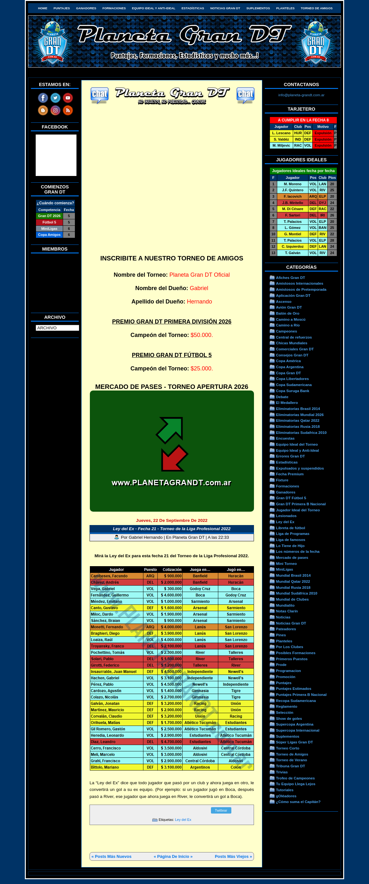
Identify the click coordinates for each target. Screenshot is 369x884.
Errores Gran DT (290, 456)
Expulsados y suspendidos (300, 468)
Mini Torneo (286, 563)
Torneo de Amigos (317, 8)
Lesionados (286, 516)
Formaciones (114, 8)
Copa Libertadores (292, 378)
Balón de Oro (287, 313)
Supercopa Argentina (295, 724)
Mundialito (285, 605)
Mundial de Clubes (292, 599)
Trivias (282, 772)
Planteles (285, 8)
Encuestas (285, 438)
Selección (284, 712)
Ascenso (284, 301)
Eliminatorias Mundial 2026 (300, 415)
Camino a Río (288, 325)
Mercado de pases (292, 557)
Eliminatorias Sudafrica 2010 (301, 432)
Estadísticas (193, 8)
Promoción (285, 677)
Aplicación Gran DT (293, 295)
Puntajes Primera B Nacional (301, 694)
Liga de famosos (290, 539)
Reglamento (286, 706)
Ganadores (86, 8)
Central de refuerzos (294, 337)
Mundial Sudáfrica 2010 (296, 593)
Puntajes (62, 8)
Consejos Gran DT (292, 355)
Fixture (282, 480)
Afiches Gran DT (290, 277)
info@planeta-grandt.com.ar (302, 95)
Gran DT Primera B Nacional (301, 504)
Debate (282, 397)
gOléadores (286, 796)
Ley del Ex (183, 820)
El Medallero (287, 402)
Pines (281, 635)
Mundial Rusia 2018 (293, 587)
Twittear (221, 810)
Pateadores (286, 629)
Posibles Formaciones (295, 653)
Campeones (286, 331)
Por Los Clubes (289, 647)
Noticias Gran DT (225, 8)
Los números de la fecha (298, 551)
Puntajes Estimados (293, 688)
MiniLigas (284, 569)
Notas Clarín (287, 611)
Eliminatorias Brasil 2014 (298, 408)
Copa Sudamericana (294, 385)
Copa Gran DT (288, 373)
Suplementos (258, 8)
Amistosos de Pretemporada (301, 289)
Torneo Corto (287, 748)
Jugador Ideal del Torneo (298, 510)
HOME (42, 8)
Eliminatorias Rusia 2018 (298, 426)
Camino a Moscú (291, 319)
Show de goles (289, 718)
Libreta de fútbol (290, 528)
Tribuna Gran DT (290, 766)
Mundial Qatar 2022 (293, 581)
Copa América (288, 361)
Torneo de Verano (291, 760)
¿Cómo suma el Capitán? (298, 802)
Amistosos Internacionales (299, 283)
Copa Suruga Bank (292, 391)
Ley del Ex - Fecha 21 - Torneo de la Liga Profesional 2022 (171, 528)
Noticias (283, 617)
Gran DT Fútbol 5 (291, 498)
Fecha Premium (290, 474)
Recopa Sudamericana (296, 700)
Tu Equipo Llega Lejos (295, 784)
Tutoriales (284, 790)
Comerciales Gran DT (295, 349)
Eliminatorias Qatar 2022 (297, 420)
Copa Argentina (289, 367)
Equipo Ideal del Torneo (297, 444)
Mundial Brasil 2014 (293, 575)
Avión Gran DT (289, 307)
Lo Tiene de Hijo (290, 546)
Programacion (288, 670)
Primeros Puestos (292, 659)
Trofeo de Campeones (295, 778)
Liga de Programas (292, 533)
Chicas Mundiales (292, 343)
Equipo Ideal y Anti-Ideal (153, 8)
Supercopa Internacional (297, 730)
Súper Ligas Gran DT (294, 742)
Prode (281, 664)
